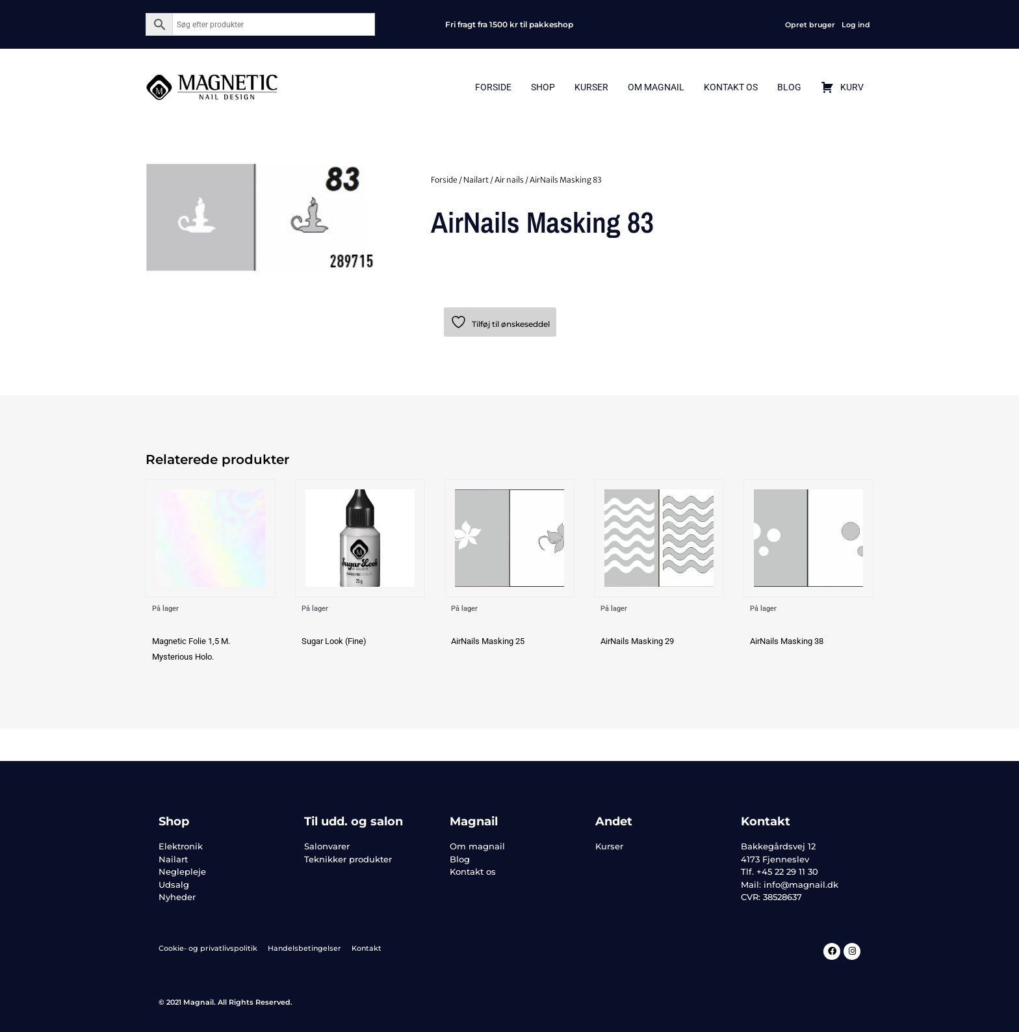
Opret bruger (810, 24)
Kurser (591, 87)
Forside (493, 87)
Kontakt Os (731, 87)
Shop (543, 87)
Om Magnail (656, 87)
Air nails (509, 180)
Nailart (476, 180)
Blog (789, 87)
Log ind (856, 24)
